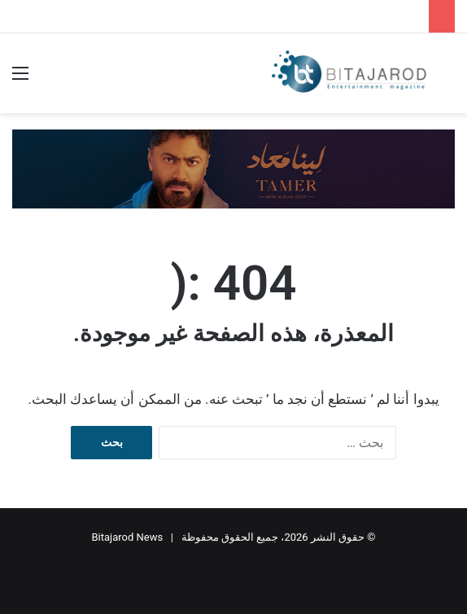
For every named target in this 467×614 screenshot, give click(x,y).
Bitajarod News (128, 537)
